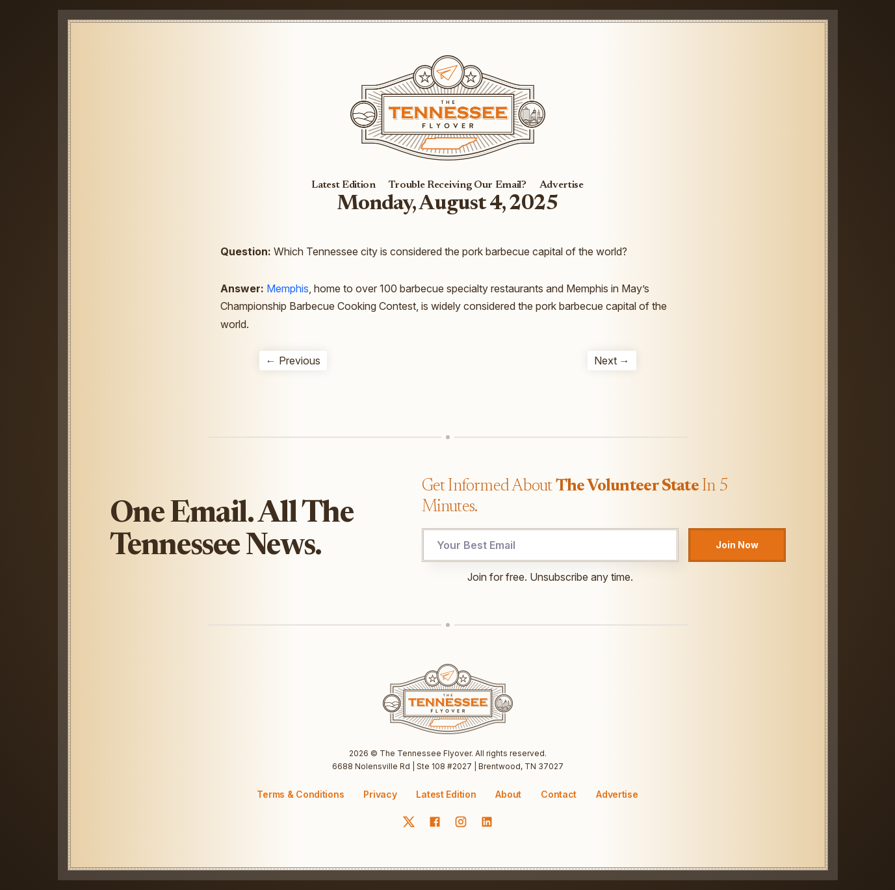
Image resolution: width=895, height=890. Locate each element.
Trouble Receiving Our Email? (457, 185)
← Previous (293, 360)
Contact (559, 794)
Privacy (379, 794)
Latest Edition (343, 185)
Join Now (737, 544)
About (508, 794)
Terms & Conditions (300, 794)
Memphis (287, 288)
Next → (612, 360)
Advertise (561, 185)
